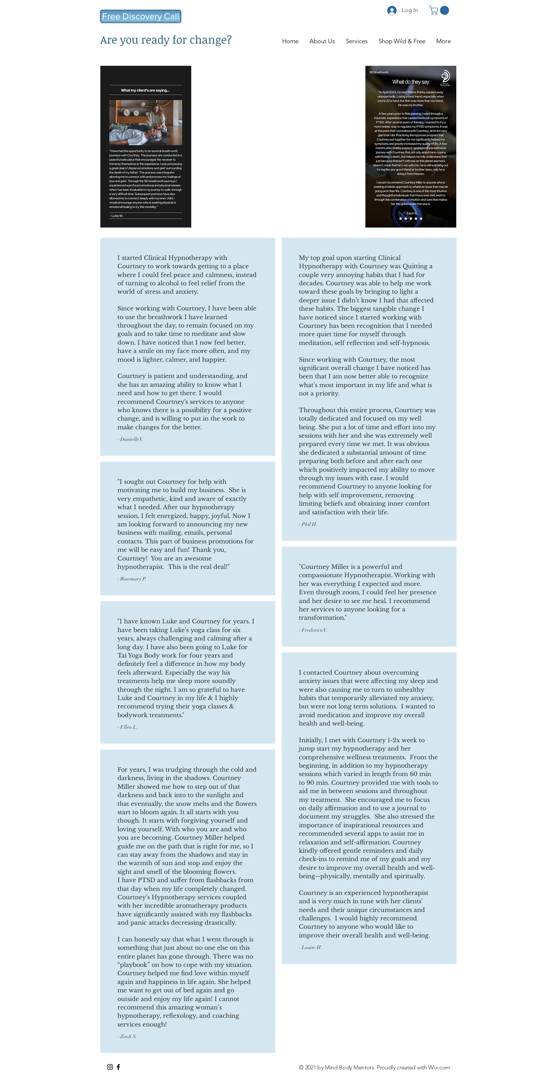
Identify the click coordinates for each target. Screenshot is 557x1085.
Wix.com (439, 1067)
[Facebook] (118, 1067)
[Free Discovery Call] (140, 16)
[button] (440, 10)
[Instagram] (110, 1067)
